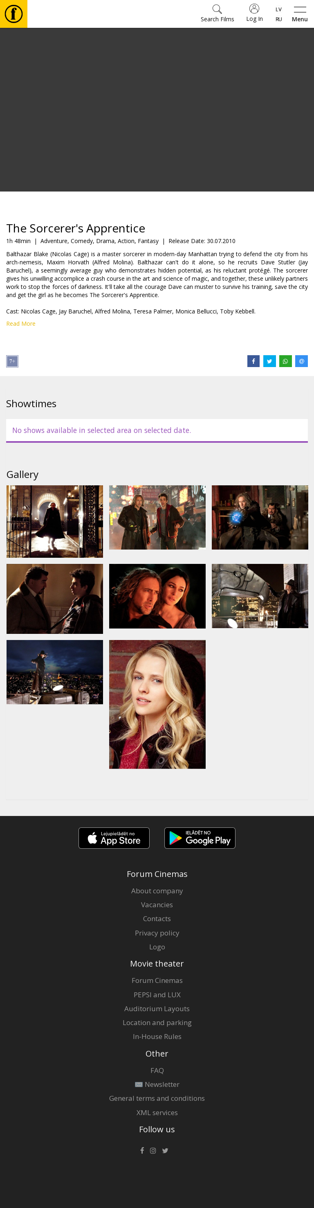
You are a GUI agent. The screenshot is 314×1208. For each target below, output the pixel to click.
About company (157, 890)
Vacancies (157, 904)
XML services (157, 1112)
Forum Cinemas (157, 980)
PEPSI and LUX (157, 994)
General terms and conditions (157, 1098)
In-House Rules (157, 1036)
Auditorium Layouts (157, 1008)
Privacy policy (157, 933)
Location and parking (157, 1022)
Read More (21, 323)
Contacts (157, 918)
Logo (157, 946)
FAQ (157, 1070)
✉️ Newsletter (157, 1084)
